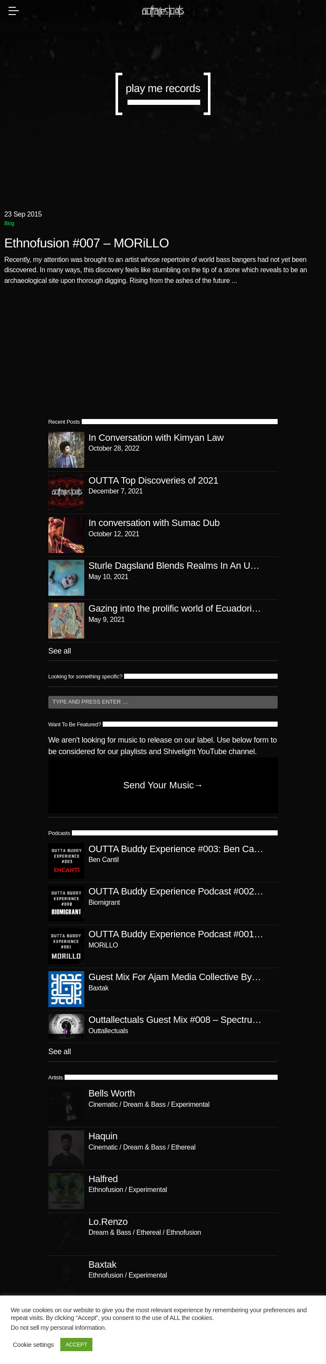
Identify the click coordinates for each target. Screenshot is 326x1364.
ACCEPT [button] (76, 1344)
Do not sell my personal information (58, 1327)
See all (59, 651)
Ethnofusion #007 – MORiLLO (86, 243)
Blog (9, 223)
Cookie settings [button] (33, 1344)
